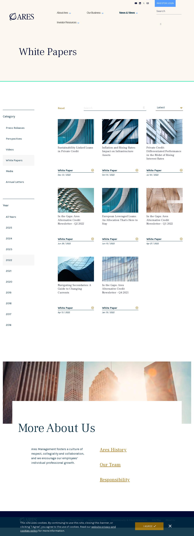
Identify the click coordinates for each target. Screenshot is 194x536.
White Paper (65, 170)
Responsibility (115, 480)
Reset (61, 108)
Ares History (113, 450)
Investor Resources (67, 22)
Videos (10, 149)
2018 (9, 303)
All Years (11, 216)
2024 (9, 238)
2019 (8, 292)
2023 (9, 249)
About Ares (62, 12)
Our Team (110, 465)
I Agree (148, 526)
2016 (8, 325)
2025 (9, 227)
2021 (8, 271)
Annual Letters (15, 182)
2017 (8, 314)
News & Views (127, 12)
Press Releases (15, 128)
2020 (9, 281)
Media (9, 171)
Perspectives (14, 138)
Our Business (94, 12)
